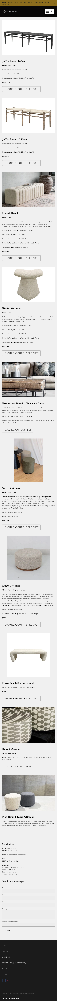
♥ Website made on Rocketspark (27, 993)
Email (3, 895)
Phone (4, 902)
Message (5, 909)
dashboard (15, 993)
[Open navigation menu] (47, 11)
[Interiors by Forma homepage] (24, 11)
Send (7, 930)
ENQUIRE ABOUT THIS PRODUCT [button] (21, 89)
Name (4, 888)
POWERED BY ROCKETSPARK (11, 998)
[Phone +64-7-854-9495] (52, 11)
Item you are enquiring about (10, 921)
